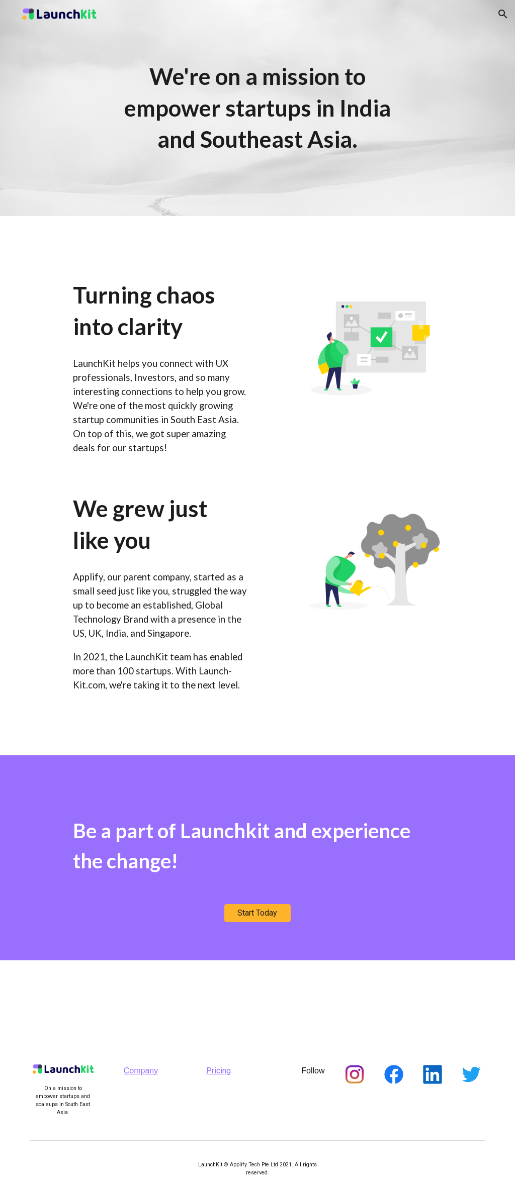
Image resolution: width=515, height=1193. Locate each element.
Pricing (218, 1070)
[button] (503, 14)
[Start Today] (257, 913)
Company (141, 1070)
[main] (257, 108)
